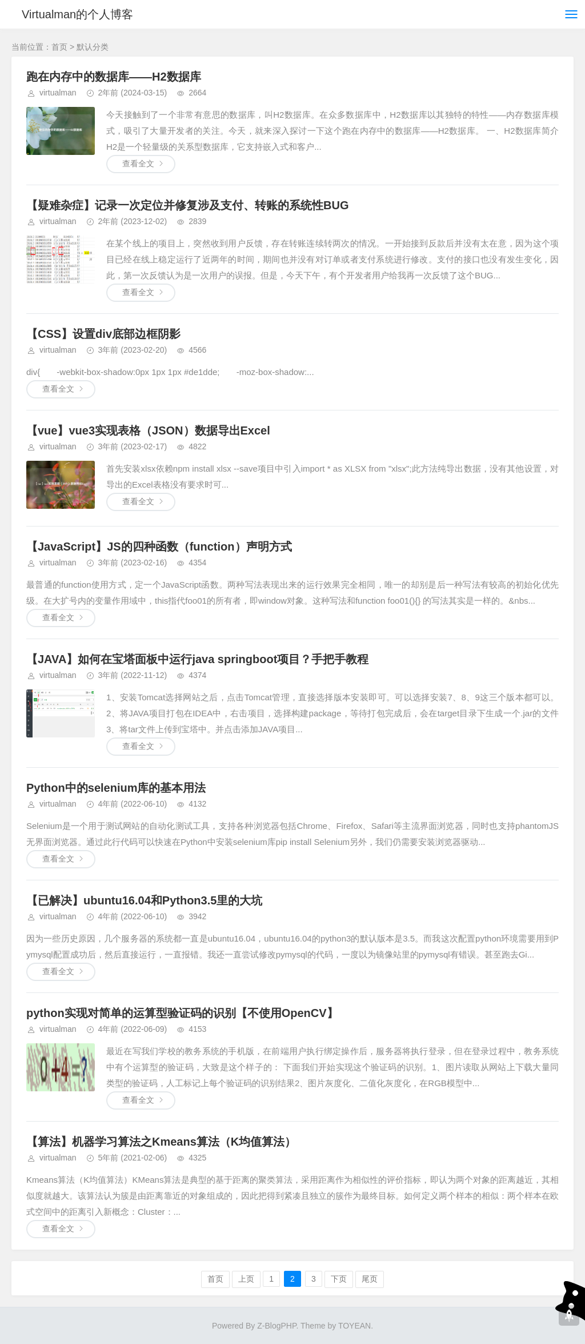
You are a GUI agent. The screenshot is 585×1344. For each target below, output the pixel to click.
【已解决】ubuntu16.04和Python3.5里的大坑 (144, 900)
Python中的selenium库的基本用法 (116, 787)
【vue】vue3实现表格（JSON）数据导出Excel (148, 430)
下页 (339, 1278)
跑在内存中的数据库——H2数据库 (113, 76)
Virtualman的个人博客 (77, 14)
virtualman (58, 92)
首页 (59, 46)
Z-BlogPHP (276, 1325)
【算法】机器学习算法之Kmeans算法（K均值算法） (161, 1141)
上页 (246, 1278)
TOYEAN (354, 1325)
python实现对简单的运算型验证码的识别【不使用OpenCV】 (182, 1013)
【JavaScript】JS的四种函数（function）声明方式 (159, 546)
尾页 (370, 1278)
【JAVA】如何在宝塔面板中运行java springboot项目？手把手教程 (197, 659)
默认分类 (93, 46)
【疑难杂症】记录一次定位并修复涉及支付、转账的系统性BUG (187, 205)
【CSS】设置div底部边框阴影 (103, 334)
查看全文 (138, 163)
